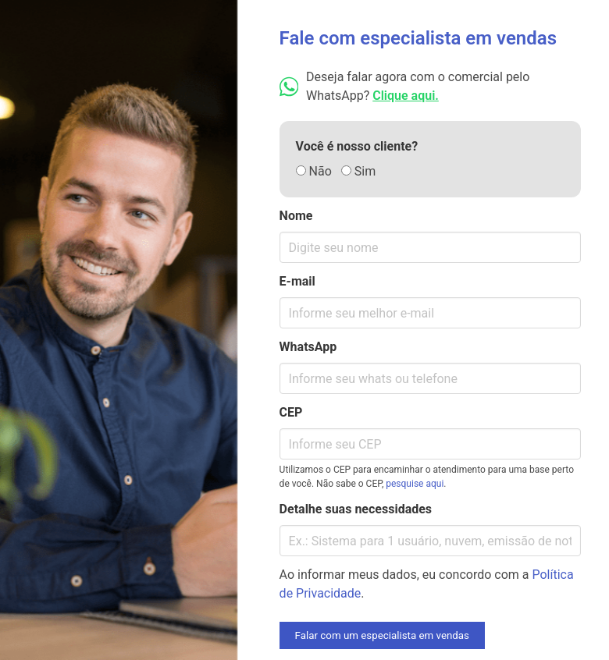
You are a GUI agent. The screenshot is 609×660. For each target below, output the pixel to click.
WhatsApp (308, 346)
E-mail (297, 281)
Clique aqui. (405, 95)
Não (314, 171)
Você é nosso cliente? (357, 146)
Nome (296, 215)
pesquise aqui (414, 483)
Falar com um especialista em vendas (382, 635)
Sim (358, 171)
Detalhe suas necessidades (356, 509)
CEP (291, 412)
